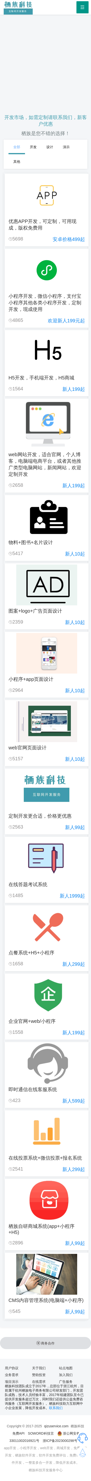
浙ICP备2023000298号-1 (62, 1441)
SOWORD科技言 (41, 1433)
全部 (16, 147)
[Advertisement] (45, 60)
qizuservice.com (56, 1426)
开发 (33, 147)
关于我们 (39, 1368)
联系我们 (56, 1408)
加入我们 (66, 1375)
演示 (66, 147)
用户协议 (11, 1368)
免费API (18, 1433)
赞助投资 (39, 1375)
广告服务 (66, 1382)
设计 (49, 147)
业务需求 (11, 1375)
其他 (16, 161)
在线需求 (39, 1382)
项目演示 (11, 1382)
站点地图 (66, 1368)
